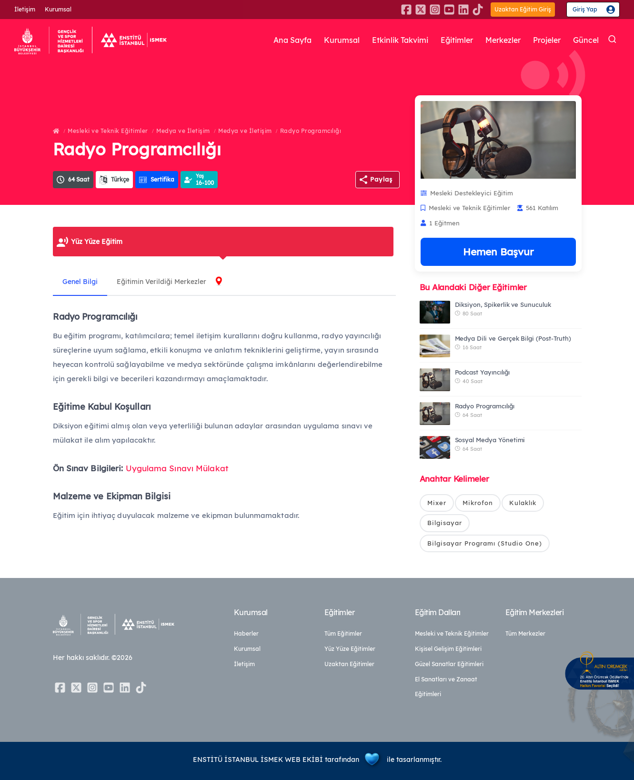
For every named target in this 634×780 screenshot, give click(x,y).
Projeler (547, 40)
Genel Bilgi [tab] (80, 281)
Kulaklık (522, 502)
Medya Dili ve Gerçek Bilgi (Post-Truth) (513, 338)
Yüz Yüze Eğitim (96, 241)
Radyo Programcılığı (311, 130)
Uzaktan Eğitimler (349, 664)
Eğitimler (457, 40)
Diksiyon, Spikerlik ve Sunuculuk (503, 304)
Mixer (436, 502)
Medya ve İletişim (183, 130)
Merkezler (503, 40)
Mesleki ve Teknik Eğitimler (108, 130)
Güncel (586, 40)
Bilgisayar (444, 523)
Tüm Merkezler (525, 633)
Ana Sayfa (292, 40)
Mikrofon (478, 502)
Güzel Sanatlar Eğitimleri (449, 664)
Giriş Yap (585, 9)
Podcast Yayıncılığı (482, 372)
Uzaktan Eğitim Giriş (522, 9)
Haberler (246, 633)
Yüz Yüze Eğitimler (349, 648)
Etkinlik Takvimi (400, 40)
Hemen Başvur (498, 251)
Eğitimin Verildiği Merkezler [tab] (161, 281)
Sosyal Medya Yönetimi (490, 440)
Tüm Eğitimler (343, 633)
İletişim (24, 9)
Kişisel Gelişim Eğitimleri (448, 648)
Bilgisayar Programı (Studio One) (484, 543)
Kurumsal (58, 9)
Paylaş (381, 179)
